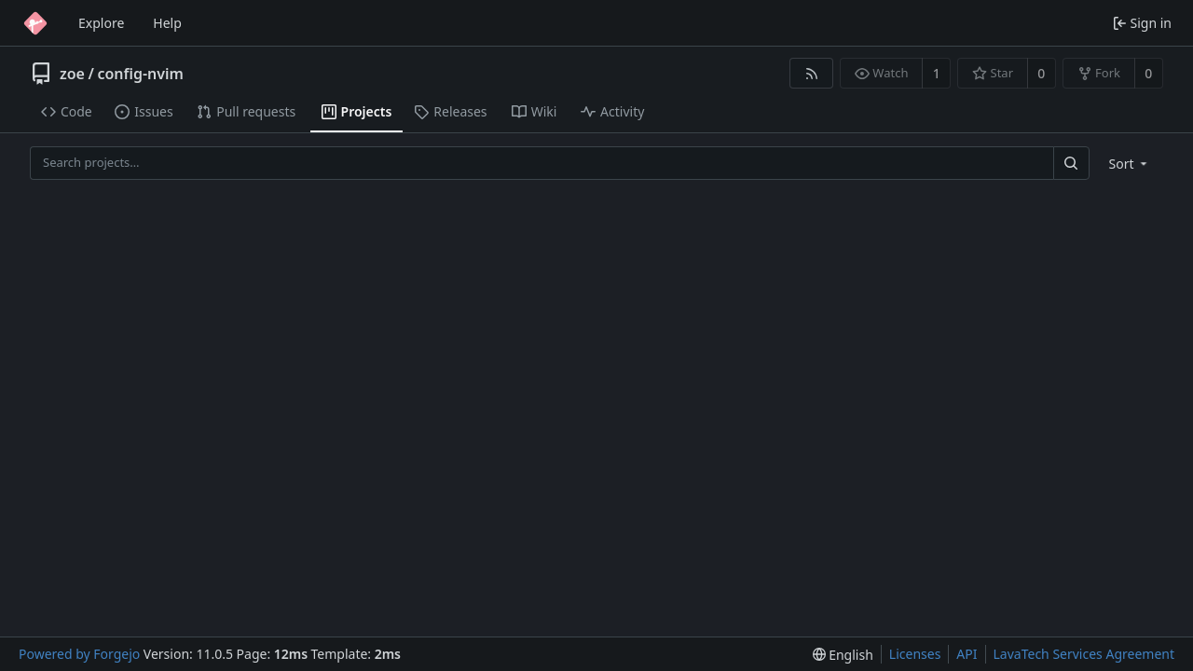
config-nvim (140, 73)
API (966, 654)
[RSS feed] (811, 73)
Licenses (915, 654)
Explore (101, 23)
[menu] (1130, 163)
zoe (72, 73)
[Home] (35, 23)
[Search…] (1071, 162)
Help (167, 23)
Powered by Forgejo (79, 654)
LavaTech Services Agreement (1084, 654)
